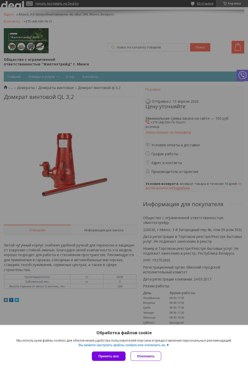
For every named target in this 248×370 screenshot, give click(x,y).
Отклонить (146, 356)
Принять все (108, 356)
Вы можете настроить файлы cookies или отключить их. (122, 345)
